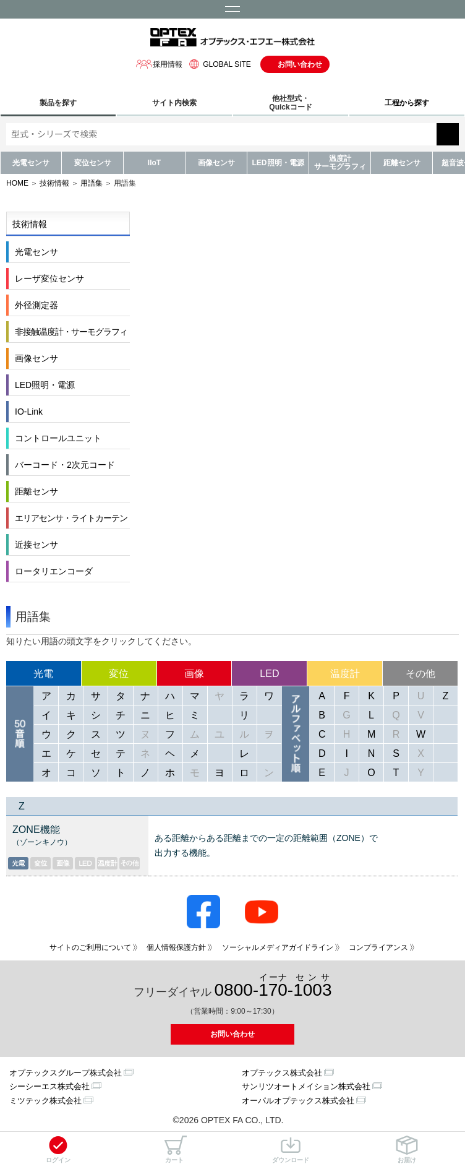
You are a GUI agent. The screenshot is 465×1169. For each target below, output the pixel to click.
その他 (420, 673)
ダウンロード (290, 1149)
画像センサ (216, 162)
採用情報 (158, 64)
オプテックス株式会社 (282, 1072)
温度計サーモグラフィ (340, 162)
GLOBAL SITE (218, 64)
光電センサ (30, 162)
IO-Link (29, 411)
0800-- (273, 986)
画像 (194, 673)
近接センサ (36, 545)
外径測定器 (36, 305)
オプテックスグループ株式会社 (65, 1072)
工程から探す (407, 102)
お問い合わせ (300, 64)
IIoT (154, 162)
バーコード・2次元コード (65, 465)
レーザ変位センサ (49, 278)
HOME (17, 183)
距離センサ (401, 162)
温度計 (345, 673)
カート (174, 1149)
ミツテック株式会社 (45, 1100)
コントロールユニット (58, 438)
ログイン (58, 1149)
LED (269, 673)
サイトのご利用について (90, 947)
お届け (407, 1149)
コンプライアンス (378, 947)
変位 (119, 673)
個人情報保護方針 (176, 947)
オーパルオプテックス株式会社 (298, 1100)
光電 (43, 673)
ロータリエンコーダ (54, 571)
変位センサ (92, 162)
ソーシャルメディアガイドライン (277, 947)
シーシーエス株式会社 (49, 1086)
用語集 (91, 183)
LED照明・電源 (278, 162)
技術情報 (54, 183)
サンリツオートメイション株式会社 (306, 1086)
